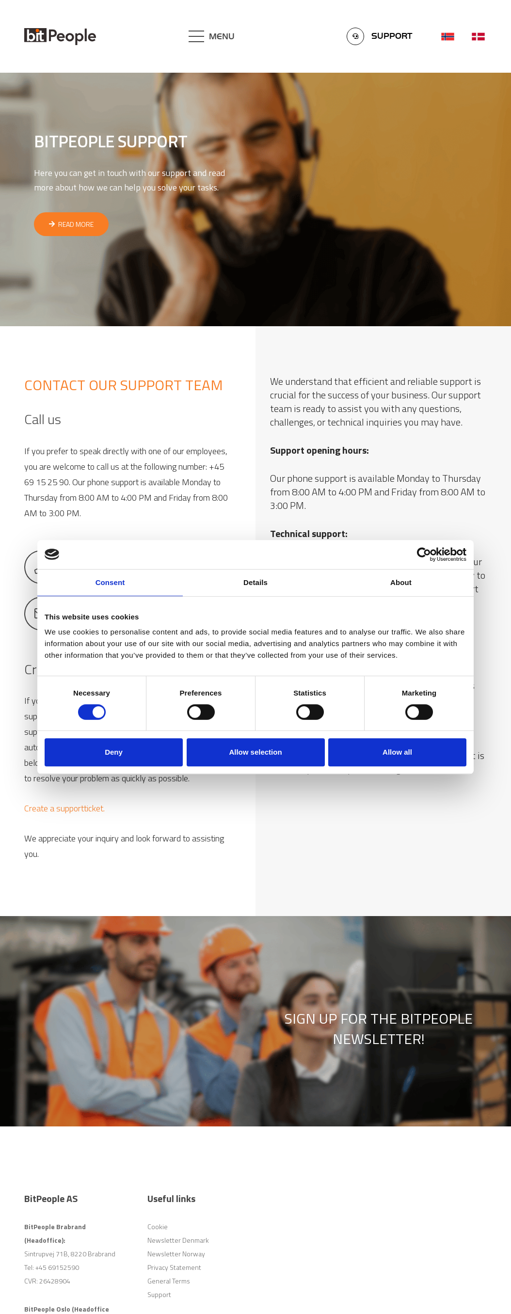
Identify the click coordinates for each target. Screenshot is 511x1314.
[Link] (60, 36)
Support (159, 1294)
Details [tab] (255, 582)
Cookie (157, 1226)
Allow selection (255, 752)
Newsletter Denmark (178, 1240)
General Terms (168, 1281)
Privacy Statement (174, 1267)
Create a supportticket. (64, 808)
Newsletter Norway (176, 1254)
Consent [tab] (110, 582)
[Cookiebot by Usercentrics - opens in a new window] (424, 554)
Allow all (397, 752)
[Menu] (211, 36)
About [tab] (401, 582)
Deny (114, 752)
